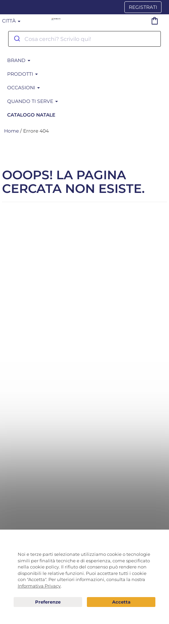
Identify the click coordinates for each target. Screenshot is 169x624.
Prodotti (22, 74)
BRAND (18, 60)
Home (11, 131)
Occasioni (23, 88)
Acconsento (121, 602)
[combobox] (84, 39)
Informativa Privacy (39, 586)
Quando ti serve (32, 101)
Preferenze (48, 602)
